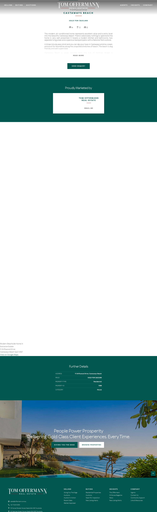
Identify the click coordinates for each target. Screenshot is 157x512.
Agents (124, 5)
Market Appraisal (69, 465)
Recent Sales (68, 462)
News (111, 459)
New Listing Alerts (92, 462)
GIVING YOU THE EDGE (64, 406)
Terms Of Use (12, 494)
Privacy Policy (22, 494)
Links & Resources (137, 462)
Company (148, 5)
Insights (135, 5)
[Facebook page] (9, 478)
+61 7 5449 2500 (15, 466)
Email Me (88, 108)
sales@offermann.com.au (18, 463)
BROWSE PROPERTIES (91, 406)
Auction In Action (70, 459)
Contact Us (134, 457)
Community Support (138, 459)
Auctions (31, 5)
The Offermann (114, 454)
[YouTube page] (15, 478)
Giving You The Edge (70, 454)
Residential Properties (93, 454)
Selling (8, 5)
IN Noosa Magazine (115, 457)
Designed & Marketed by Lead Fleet (138, 494)
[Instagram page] (12, 478)
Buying (19, 5)
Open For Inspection (93, 459)
